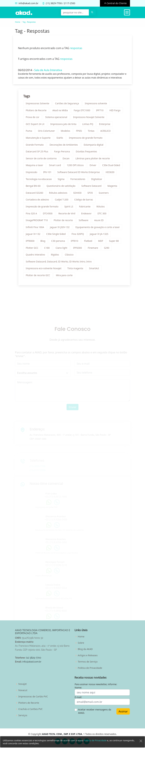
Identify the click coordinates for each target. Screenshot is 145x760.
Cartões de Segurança (68, 105)
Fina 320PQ (79, 235)
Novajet (22, 684)
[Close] (141, 749)
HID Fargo (116, 111)
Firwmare (94, 249)
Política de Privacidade (95, 748)
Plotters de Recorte (37, 111)
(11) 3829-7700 (33, 657)
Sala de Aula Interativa (46, 71)
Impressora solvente (97, 105)
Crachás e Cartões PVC (30, 709)
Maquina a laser (36, 166)
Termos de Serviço (88, 662)
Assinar (123, 711)
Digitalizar (98, 180)
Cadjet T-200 (63, 201)
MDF (102, 242)
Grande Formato (36, 146)
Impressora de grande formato (87, 139)
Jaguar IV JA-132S (100, 235)
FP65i (80, 132)
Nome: (78, 687)
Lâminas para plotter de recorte (94, 159)
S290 (108, 249)
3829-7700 (56, 3)
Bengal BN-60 (34, 187)
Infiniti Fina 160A (36, 228)
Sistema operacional (58, 118)
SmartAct (96, 270)
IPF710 (101, 111)
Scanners (105, 194)
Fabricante (86, 208)
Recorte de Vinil (68, 214)
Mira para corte (65, 276)
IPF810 (76, 242)
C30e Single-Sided (57, 235)
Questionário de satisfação (62, 187)
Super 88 (115, 242)
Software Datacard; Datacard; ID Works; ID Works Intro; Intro (60, 263)
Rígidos (56, 256)
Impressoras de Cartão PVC (33, 696)
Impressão (33, 173)
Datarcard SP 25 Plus (38, 153)
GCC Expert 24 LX (36, 125)
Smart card (57, 166)
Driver (94, 166)
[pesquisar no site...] (75, 12)
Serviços (22, 715)
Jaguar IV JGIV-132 (61, 228)
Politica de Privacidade (90, 668)
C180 (48, 249)
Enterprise (106, 125)
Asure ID (100, 221)
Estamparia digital (95, 146)
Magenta (114, 187)
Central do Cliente (116, 3)
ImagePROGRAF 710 (38, 221)
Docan (67, 159)
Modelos (67, 132)
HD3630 (111, 173)
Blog (44, 242)
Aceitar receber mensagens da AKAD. (94, 711)
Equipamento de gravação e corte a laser (99, 228)
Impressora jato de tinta (65, 125)
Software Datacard (93, 187)
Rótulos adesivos (60, 194)
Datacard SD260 (36, 194)
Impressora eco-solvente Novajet (45, 270)
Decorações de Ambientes (65, 146)
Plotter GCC (33, 249)
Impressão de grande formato (43, 208)
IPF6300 (79, 249)
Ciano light (63, 249)
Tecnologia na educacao (40, 180)
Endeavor (88, 214)
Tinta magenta (77, 270)
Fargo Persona (63, 153)
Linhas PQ (89, 125)
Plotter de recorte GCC (39, 276)
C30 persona (59, 242)
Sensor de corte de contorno (42, 159)
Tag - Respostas (29, 22)
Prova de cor (34, 118)
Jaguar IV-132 (34, 235)
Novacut (22, 690)
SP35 (91, 194)
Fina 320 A (33, 214)
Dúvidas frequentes (88, 153)
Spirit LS (70, 208)
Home (17, 22)
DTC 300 (103, 214)
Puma (30, 132)
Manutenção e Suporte (39, 139)
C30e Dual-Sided (113, 166)
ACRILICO (107, 132)
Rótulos (102, 208)
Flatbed (90, 242)
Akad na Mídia (61, 111)
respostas (74, 49)
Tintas (92, 132)
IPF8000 (31, 242)
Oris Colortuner (48, 132)
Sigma (62, 180)
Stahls (61, 139)
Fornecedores (79, 180)
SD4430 (79, 194)
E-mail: (78, 697)
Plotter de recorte (64, 221)
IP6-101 (49, 173)
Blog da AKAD (85, 649)
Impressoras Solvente (39, 105)
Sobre (81, 643)
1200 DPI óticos (76, 166)
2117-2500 (69, 3)
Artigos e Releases (88, 655)
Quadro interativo (37, 256)
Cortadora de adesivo (39, 201)
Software (85, 221)
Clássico (70, 256)
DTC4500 (49, 214)
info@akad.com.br (28, 3)
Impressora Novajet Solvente (90, 118)
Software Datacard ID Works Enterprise (80, 173)
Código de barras (85, 201)
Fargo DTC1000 (83, 111)
